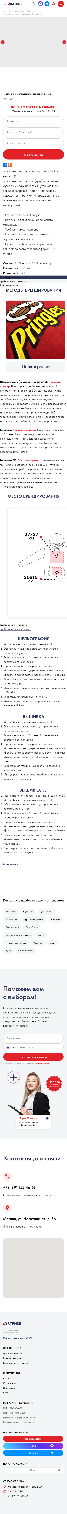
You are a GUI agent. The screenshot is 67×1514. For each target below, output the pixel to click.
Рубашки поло (47, 911)
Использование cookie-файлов (19, 1422)
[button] (53, 3)
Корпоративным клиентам (16, 1362)
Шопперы (55, 919)
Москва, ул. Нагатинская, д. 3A (29, 1218)
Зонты (41, 935)
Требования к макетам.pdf (15, 628)
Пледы (52, 943)
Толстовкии (11, 919)
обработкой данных (42, 1063)
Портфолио (9, 1387)
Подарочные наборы (16, 943)
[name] (33, 1038)
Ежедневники (12, 927)
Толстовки (18, 11)
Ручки (8, 950)
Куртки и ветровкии (34, 919)
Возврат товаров (12, 1358)
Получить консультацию (33, 1056)
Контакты (8, 1378)
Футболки (28, 911)
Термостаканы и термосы (18, 935)
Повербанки (32, 927)
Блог (5, 1392)
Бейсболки (11, 911)
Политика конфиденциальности (19, 1417)
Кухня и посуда (25, 950)
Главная (6, 11)
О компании (9, 1383)
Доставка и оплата (12, 1353)
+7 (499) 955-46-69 (19, 1187)
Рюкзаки (37, 943)
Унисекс (31, 11)
